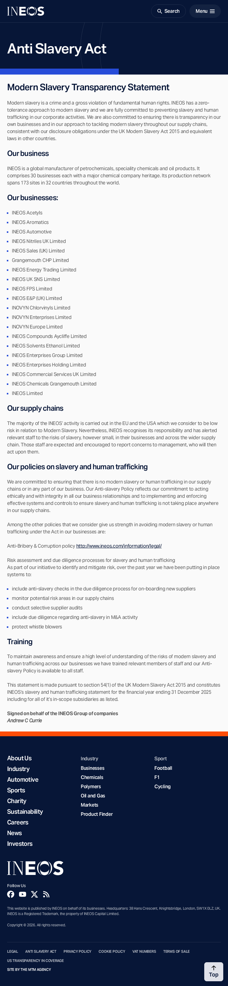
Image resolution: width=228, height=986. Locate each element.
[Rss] (46, 894)
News (14, 833)
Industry (18, 769)
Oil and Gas (93, 796)
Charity (16, 801)
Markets (89, 805)
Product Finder (97, 814)
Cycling (162, 786)
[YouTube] (22, 894)
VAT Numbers (144, 951)
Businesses (92, 768)
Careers (17, 822)
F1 (157, 777)
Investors (20, 844)
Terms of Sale (176, 951)
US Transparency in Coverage (35, 961)
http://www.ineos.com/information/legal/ (119, 546)
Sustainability (25, 812)
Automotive (22, 780)
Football (163, 768)
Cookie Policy (112, 951)
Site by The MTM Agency (29, 970)
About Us (19, 758)
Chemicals (92, 777)
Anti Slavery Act (40, 951)
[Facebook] (10, 894)
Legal (12, 951)
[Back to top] (213, 971)
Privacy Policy (77, 951)
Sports (16, 790)
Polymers (91, 786)
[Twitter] (34, 894)
